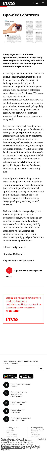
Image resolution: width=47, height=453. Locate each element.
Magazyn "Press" (37, 430)
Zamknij (42, 439)
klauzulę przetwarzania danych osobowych (20, 447)
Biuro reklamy (12, 435)
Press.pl (34, 432)
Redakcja (10, 430)
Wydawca (10, 432)
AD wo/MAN (35, 435)
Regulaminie (5, 449)
